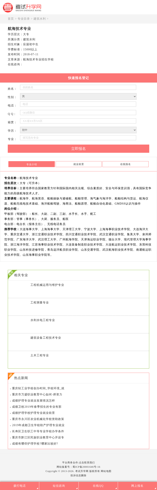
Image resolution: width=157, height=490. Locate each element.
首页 (11, 18)
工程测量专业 (39, 302)
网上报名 (137, 485)
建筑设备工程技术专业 (45, 337)
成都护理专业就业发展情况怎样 (33, 400)
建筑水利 (40, 18)
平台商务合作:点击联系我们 (78, 462)
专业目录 (24, 18)
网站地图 (106, 471)
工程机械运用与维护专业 (47, 284)
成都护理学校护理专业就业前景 (33, 412)
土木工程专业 (39, 355)
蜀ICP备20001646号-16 (86, 466)
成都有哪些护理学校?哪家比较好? (35, 443)
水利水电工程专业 (42, 320)
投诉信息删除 (78, 475)
